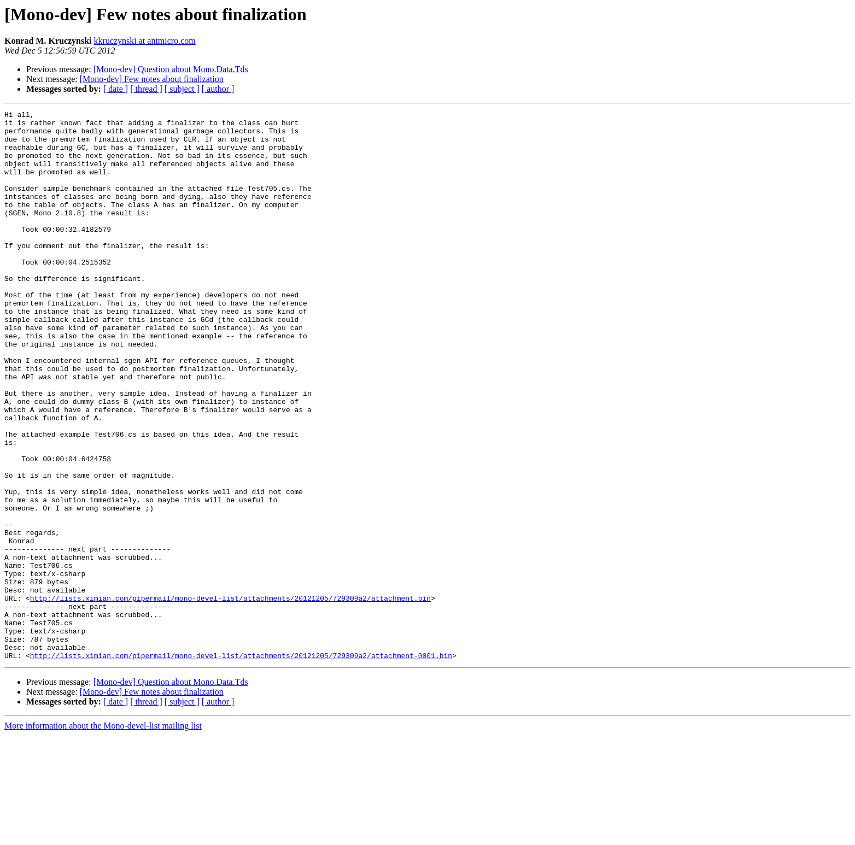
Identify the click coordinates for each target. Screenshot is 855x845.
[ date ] (115, 88)
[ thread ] (146, 88)
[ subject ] (182, 88)
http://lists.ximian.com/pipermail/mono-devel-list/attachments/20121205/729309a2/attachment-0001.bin (241, 765)
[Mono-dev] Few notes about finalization (152, 79)
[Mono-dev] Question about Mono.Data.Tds (170, 69)
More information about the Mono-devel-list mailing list (103, 835)
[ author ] (218, 88)
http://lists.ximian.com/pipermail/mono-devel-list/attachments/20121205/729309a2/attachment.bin (230, 696)
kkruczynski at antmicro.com (145, 40)
